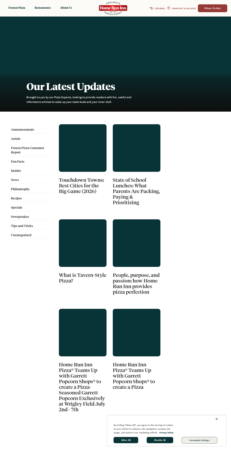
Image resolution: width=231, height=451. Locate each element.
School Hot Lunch (204, 411)
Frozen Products (136, 402)
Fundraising (201, 402)
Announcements (22, 129)
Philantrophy (20, 189)
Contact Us (171, 411)
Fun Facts (17, 161)
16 (150, 350)
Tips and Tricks (22, 226)
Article (15, 138)
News (15, 180)
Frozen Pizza (16, 8)
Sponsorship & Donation (208, 407)
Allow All (126, 439)
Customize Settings (199, 440)
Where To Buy (212, 8)
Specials (16, 207)
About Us (66, 8)
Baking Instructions (138, 411)
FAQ (167, 407)
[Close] (217, 419)
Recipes (16, 198)
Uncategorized (21, 235)
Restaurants (43, 8)
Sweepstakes (20, 216)
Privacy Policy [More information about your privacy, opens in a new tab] (166, 432)
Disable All (160, 439)
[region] (166, 430)
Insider (16, 170)
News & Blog (172, 402)
